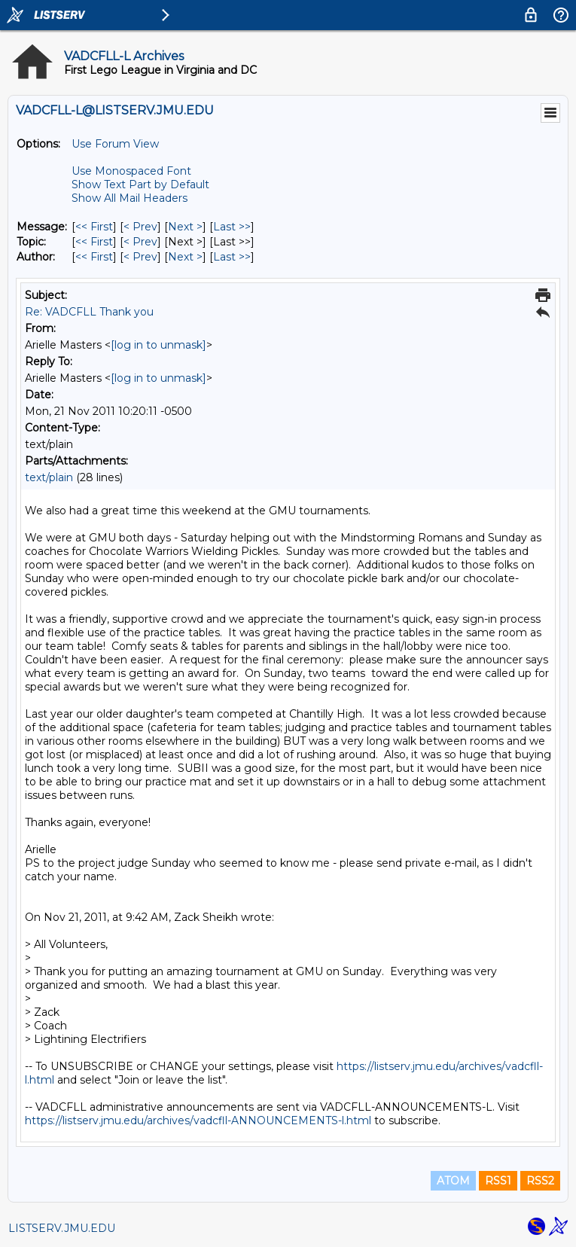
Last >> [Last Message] (232, 226)
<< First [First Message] (94, 226)
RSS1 (498, 1181)
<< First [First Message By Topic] (94, 241)
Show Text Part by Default (140, 184)
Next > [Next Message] (185, 226)
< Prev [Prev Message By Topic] (140, 241)
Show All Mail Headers (129, 198)
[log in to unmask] (158, 345)
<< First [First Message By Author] (94, 257)
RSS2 (540, 1181)
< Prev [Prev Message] (140, 226)
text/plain (49, 477)
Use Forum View (115, 144)
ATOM (453, 1181)
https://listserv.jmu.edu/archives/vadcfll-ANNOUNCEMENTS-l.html (198, 1120)
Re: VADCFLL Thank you (89, 312)
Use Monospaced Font (131, 171)
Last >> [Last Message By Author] (232, 257)
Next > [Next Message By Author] (185, 257)
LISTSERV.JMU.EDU (61, 1228)
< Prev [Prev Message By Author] (140, 257)
